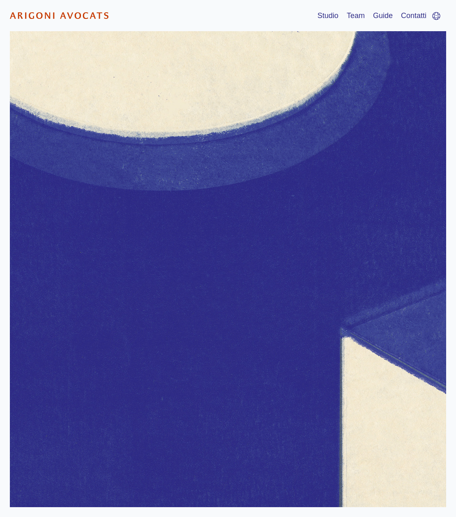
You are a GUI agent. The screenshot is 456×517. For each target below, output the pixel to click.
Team (356, 15)
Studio (328, 15)
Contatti (413, 15)
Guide (383, 15)
